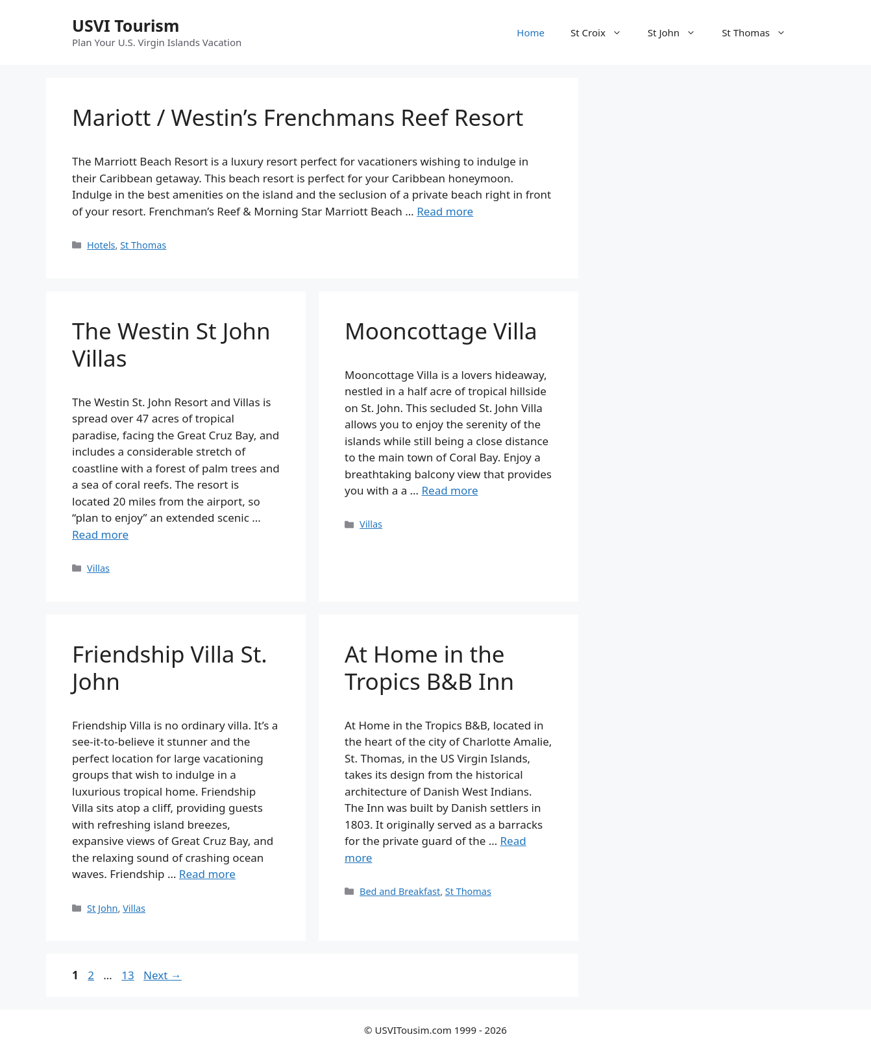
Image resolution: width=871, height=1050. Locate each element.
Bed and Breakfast (400, 891)
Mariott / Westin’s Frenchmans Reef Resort (297, 117)
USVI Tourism (125, 25)
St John (678, 32)
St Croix (602, 32)
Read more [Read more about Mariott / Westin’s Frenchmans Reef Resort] (445, 211)
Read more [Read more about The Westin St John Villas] (100, 534)
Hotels (101, 245)
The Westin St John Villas (171, 344)
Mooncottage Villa (441, 330)
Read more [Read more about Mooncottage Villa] (449, 490)
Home (531, 32)
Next (162, 975)
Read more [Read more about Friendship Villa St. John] (207, 873)
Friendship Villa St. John (169, 667)
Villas (98, 568)
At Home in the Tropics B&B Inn (429, 667)
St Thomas (760, 32)
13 (129, 975)
